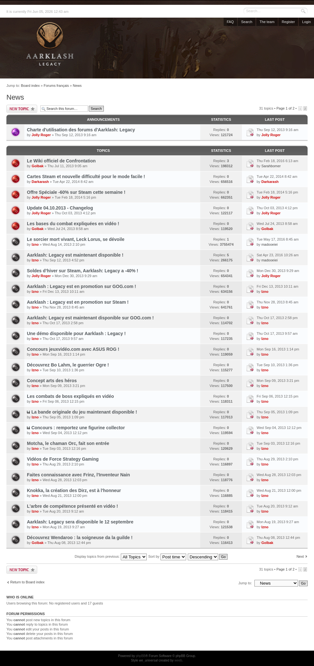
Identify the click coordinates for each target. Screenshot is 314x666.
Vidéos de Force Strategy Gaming (63, 459)
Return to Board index (27, 582)
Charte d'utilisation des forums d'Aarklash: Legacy (81, 129)
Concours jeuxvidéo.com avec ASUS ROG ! (73, 349)
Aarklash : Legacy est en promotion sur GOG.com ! (81, 286)
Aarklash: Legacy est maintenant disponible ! (75, 255)
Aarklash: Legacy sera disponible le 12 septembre (80, 521)
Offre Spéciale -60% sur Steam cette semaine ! (76, 192)
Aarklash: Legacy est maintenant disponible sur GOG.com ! (90, 317)
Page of (285, 108)
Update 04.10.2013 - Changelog (60, 207)
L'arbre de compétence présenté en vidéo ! (72, 506)
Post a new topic (21, 109)
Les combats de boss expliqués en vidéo (70, 396)
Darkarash (40, 182)
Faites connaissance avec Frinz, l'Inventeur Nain (78, 474)
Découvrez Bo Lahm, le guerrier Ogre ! (68, 364)
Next (300, 556)
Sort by (167, 556)
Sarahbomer (271, 166)
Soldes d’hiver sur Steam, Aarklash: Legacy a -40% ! (82, 270)
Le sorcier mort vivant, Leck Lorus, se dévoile (75, 239)
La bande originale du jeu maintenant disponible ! (84, 412)
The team (267, 22)
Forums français (56, 85)
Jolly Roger (41, 135)
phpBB (140, 656)
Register (288, 22)
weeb (178, 660)
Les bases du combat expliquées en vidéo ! (73, 223)
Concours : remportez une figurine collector (78, 427)
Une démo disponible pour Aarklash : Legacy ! (76, 333)
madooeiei (269, 244)
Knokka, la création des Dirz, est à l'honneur (74, 490)
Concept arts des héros (52, 380)
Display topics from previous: (111, 556)
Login (306, 22)
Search (246, 22)
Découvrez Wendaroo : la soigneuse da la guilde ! (80, 537)
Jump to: (245, 583)
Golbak (38, 166)
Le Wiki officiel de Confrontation (61, 160)
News (77, 85)
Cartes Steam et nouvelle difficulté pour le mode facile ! (86, 176)
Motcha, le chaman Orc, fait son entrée (68, 443)
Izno (35, 244)
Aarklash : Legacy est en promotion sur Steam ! (77, 302)
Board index (30, 85)
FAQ (230, 22)
